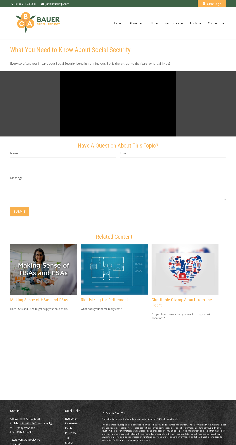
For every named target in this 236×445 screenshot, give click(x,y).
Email (123, 153)
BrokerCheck (170, 419)
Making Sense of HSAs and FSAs (39, 299)
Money (69, 442)
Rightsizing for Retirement (104, 299)
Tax (67, 437)
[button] (116, 23)
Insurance (71, 433)
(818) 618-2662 (29, 423)
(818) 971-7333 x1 (23, 4)
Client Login (211, 4)
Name (14, 153)
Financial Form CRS (115, 413)
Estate (69, 428)
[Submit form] (19, 211)
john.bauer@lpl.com (55, 4)
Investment (72, 423)
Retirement (71, 418)
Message (16, 178)
